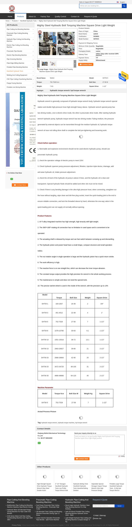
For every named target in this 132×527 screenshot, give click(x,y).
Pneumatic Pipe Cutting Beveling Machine (17, 34)
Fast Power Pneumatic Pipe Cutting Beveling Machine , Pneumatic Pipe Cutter (47, 507)
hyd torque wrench (81, 423)
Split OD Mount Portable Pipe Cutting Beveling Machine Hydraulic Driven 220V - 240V (77, 513)
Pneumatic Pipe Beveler (14, 51)
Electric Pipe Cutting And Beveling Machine (18, 46)
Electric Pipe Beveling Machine (17, 55)
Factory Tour (45, 16)
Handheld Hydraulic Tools (28, 21)
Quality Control (60, 16)
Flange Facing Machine (14, 83)
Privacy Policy (16, 525)
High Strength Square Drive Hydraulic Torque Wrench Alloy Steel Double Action (44, 487)
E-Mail (96, 515)
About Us (32, 16)
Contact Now (87, 64)
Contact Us (75, 16)
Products (20, 16)
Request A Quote (90, 16)
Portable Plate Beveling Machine (17, 67)
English (123, 2)
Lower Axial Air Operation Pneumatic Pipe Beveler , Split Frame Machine (48, 519)
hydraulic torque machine (66, 423)
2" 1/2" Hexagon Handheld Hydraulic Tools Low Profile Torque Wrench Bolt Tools (61, 488)
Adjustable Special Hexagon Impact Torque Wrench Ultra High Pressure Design (99, 487)
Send (119, 506)
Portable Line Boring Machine (16, 87)
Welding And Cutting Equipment (17, 75)
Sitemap (102, 515)
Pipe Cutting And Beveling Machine (18, 29)
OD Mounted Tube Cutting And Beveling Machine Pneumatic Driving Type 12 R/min (49, 513)
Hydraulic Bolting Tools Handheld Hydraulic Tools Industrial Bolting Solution (80, 487)
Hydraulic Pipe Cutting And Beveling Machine (18, 40)
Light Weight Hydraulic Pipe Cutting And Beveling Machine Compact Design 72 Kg (78, 519)
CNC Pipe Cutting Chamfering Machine (19, 79)
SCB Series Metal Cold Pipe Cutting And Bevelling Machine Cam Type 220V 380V (20, 518)
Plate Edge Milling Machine (15, 63)
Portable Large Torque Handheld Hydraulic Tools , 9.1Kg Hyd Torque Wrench (117, 487)
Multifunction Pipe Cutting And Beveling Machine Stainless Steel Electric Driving (20, 506)
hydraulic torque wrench (49, 423)
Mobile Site (97, 518)
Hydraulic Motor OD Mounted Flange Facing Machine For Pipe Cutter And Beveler (19, 511)
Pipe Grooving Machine (14, 59)
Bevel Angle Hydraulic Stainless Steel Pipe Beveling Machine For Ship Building (77, 507)
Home (10, 16)
